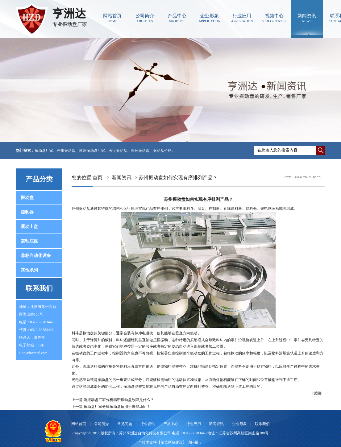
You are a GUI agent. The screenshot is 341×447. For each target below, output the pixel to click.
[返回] (317, 393)
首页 (97, 177)
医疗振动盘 (118, 150)
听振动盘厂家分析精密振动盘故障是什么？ (119, 400)
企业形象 (209, 18)
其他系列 (29, 270)
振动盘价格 (162, 150)
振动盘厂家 (44, 150)
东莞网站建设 (171, 442)
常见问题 (124, 424)
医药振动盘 (140, 150)
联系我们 (262, 424)
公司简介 (145, 18)
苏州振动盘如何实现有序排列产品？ (178, 177)
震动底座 (29, 241)
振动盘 (27, 197)
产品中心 (177, 18)
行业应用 (242, 18)
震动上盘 (29, 226)
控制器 (27, 212)
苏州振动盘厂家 (92, 150)
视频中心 (274, 18)
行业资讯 (147, 424)
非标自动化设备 (36, 255)
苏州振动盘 (66, 150)
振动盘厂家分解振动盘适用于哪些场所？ (117, 406)
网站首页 (112, 18)
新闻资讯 (307, 18)
